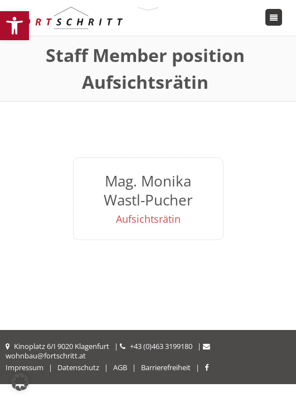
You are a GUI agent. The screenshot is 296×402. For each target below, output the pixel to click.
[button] (14, 25)
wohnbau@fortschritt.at (46, 356)
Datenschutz (78, 367)
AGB (120, 367)
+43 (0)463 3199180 (161, 346)
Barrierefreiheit (166, 367)
